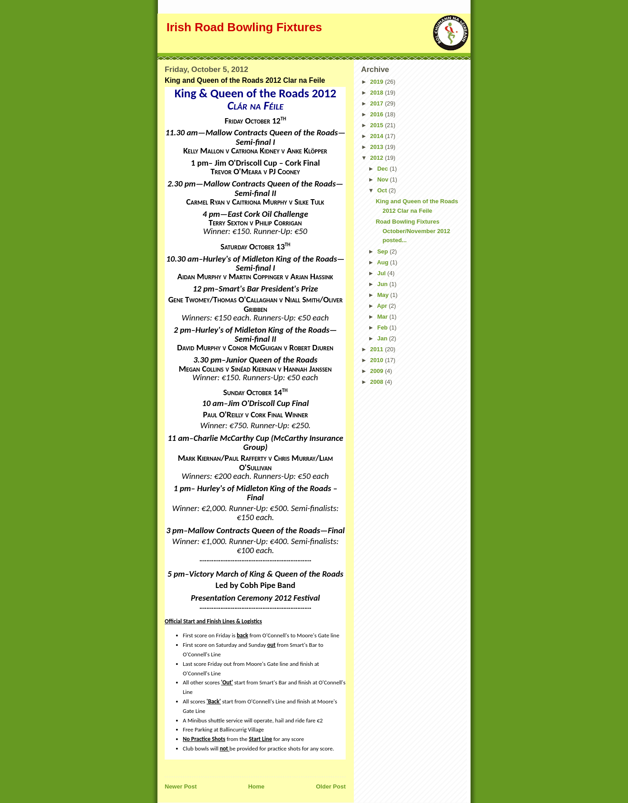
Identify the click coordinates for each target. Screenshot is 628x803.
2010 (377, 360)
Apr (383, 305)
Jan (383, 338)
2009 (377, 371)
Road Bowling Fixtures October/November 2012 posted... (413, 231)
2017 (377, 103)
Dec (383, 168)
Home (256, 786)
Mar (383, 316)
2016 (377, 114)
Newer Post (181, 786)
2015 (377, 125)
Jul (382, 273)
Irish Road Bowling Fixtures (244, 27)
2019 (377, 81)
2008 (377, 381)
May (383, 295)
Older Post (331, 786)
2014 (377, 136)
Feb (383, 327)
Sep (383, 251)
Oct (383, 190)
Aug (383, 262)
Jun (383, 284)
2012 (377, 157)
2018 (377, 92)
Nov (383, 179)
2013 (377, 146)
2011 (377, 349)
